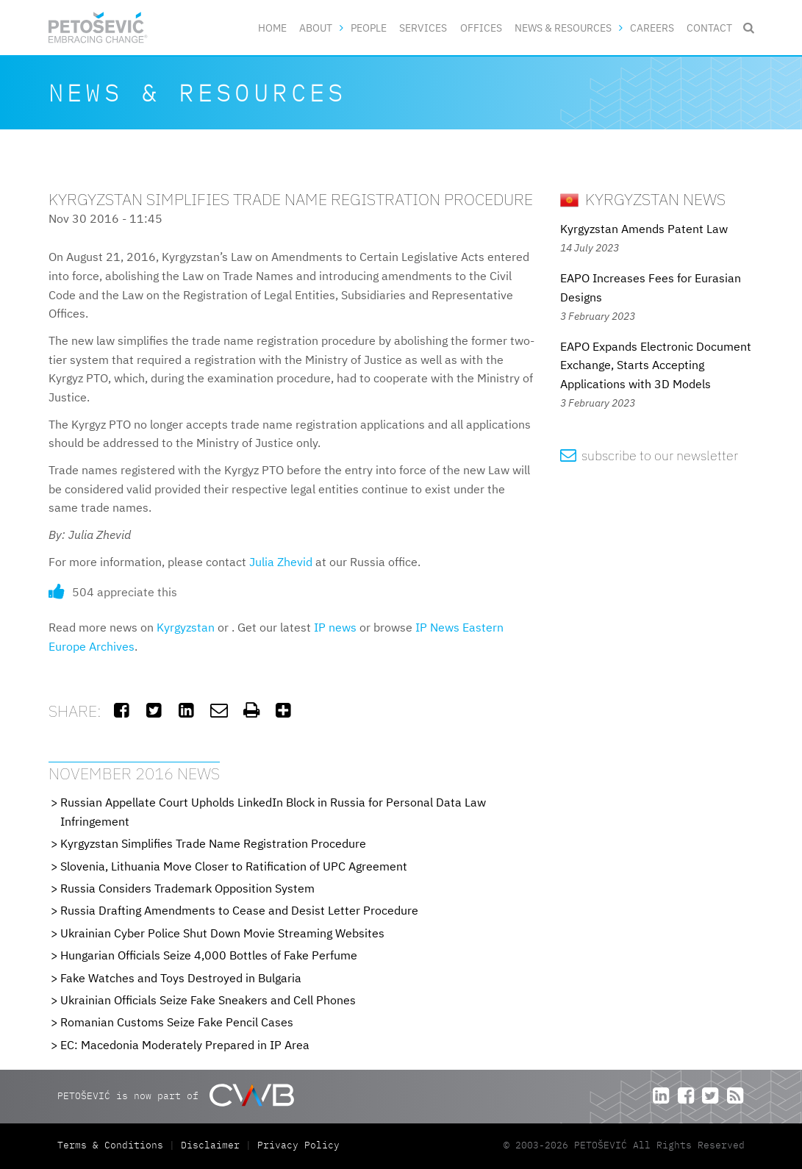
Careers (652, 28)
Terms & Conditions (113, 1145)
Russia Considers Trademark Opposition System (187, 888)
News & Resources (563, 28)
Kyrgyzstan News (643, 199)
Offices (481, 28)
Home (272, 28)
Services (423, 28)
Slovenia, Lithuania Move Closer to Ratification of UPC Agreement (233, 866)
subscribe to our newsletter (649, 455)
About (315, 28)
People (369, 28)
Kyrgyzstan (186, 627)
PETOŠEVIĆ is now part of (175, 1095)
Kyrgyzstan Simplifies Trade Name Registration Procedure (213, 843)
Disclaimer (210, 1145)
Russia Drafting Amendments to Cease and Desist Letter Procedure (239, 910)
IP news (335, 627)
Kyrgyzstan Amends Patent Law (644, 228)
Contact (709, 28)
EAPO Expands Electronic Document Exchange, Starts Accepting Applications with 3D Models (655, 365)
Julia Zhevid (280, 561)
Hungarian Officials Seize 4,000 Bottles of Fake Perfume (208, 955)
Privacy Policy (298, 1145)
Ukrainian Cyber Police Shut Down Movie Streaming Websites (222, 933)
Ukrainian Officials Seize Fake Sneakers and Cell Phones (208, 1000)
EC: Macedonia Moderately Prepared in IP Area (184, 1044)
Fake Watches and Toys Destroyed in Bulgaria (180, 977)
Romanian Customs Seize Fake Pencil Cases (176, 1022)
